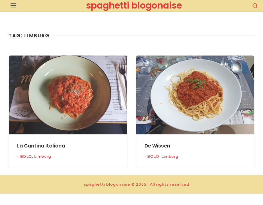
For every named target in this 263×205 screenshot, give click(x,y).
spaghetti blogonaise (134, 5)
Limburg (42, 156)
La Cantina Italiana (41, 145)
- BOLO (24, 156)
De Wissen (157, 145)
